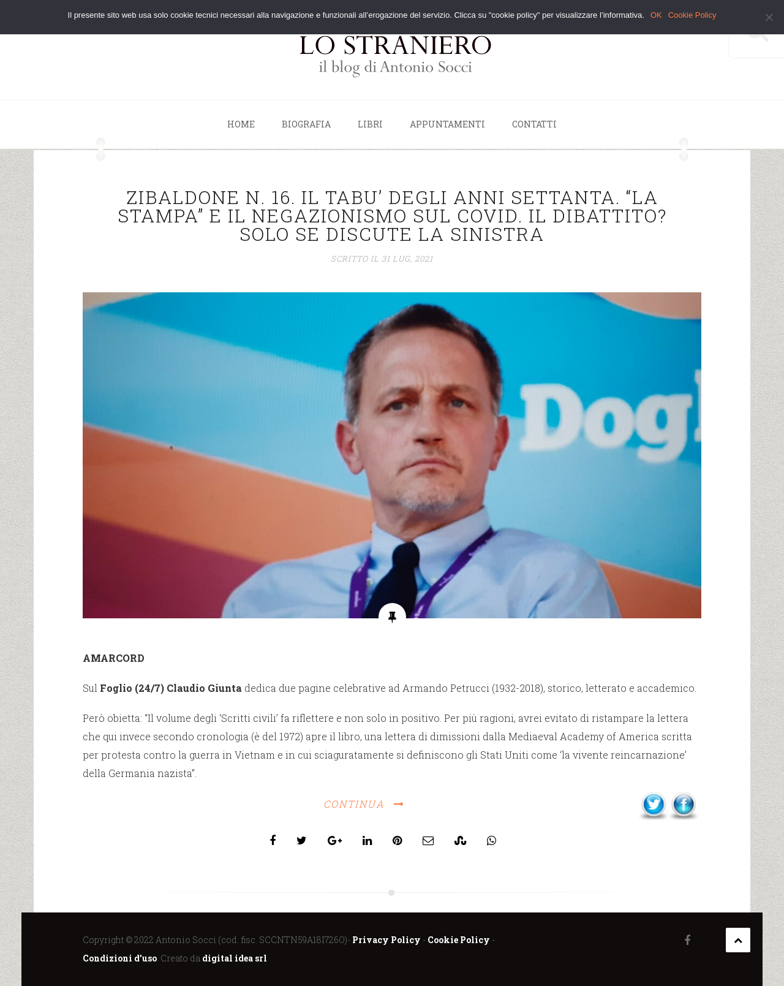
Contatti (534, 124)
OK (656, 15)
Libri (370, 124)
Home (241, 124)
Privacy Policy (386, 940)
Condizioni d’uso (120, 958)
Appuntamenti (447, 124)
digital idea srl (234, 958)
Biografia (306, 124)
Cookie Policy (459, 940)
